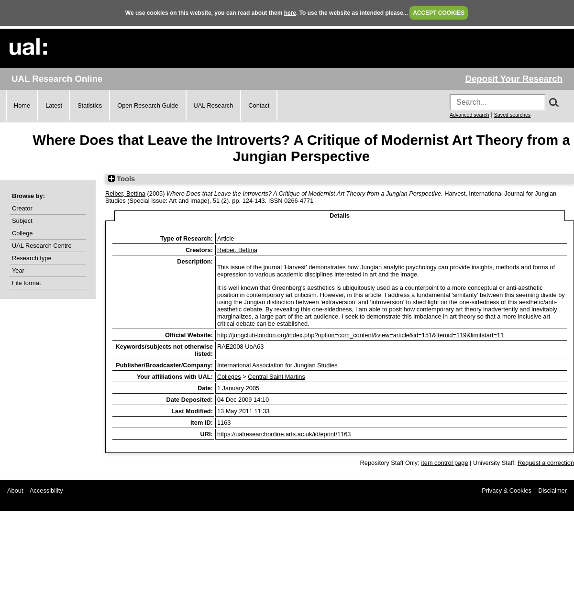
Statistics (89, 105)
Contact (258, 105)
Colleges (229, 376)
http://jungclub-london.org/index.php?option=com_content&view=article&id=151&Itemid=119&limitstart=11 (360, 335)
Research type (32, 258)
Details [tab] (340, 215)
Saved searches (512, 115)
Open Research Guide (147, 105)
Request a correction (546, 462)
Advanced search (469, 115)
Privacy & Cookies (506, 490)
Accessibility (46, 490)
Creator (22, 208)
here (290, 13)
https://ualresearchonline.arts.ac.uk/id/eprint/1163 (284, 434)
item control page (444, 462)
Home (22, 105)
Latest (53, 105)
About (15, 490)
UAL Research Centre (42, 245)
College (22, 233)
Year (18, 270)
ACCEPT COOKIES (438, 13)
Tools (121, 179)
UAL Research (213, 105)
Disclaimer (552, 490)
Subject (22, 220)
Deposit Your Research (514, 79)
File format (26, 282)
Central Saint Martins (276, 376)
